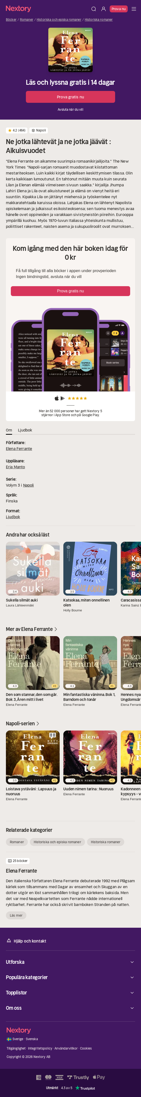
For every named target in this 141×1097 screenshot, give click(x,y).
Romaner (26, 20)
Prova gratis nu (70, 96)
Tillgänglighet (16, 1048)
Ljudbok (13, 516)
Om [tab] (9, 430)
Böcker (11, 20)
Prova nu (119, 9)
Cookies (86, 1048)
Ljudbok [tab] (25, 430)
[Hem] (47, 9)
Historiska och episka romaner (59, 20)
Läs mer (16, 915)
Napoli (28, 485)
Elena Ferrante (19, 448)
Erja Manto (15, 466)
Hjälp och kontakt (26, 941)
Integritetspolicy (40, 1048)
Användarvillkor (66, 1048)
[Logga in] (103, 9)
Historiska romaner (99, 20)
